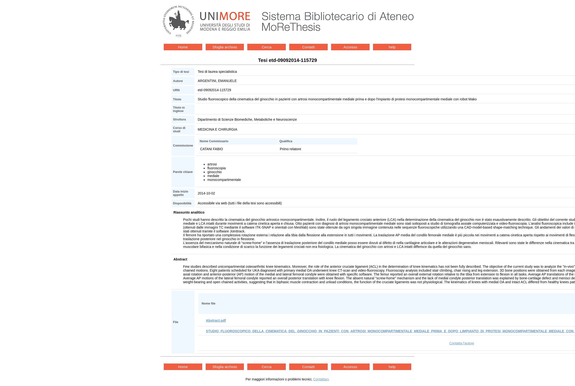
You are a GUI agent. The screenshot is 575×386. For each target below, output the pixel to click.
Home (183, 47)
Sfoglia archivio (224, 47)
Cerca (267, 47)
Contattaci (320, 379)
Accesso (350, 47)
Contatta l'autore (461, 343)
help (392, 47)
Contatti (308, 47)
